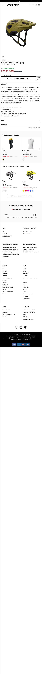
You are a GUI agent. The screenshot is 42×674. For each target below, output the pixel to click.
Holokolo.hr (21, 339)
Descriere (4, 84)
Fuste (24, 291)
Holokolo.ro (20, 338)
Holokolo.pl (6, 338)
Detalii (3, 120)
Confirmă (35, 215)
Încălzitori (5, 285)
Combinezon (6, 294)
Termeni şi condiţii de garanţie (10, 249)
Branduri (5, 317)
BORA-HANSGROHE (29, 310)
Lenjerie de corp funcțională (30, 278)
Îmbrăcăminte (6, 310)
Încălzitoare (26, 296)
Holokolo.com (34, 338)
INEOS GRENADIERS (29, 312)
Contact (5, 233)
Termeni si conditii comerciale (31, 252)
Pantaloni (5, 273)
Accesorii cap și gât (28, 294)
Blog (4, 231)
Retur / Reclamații (7, 252)
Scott (3, 60)
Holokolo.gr (28, 339)
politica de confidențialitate (30, 217)
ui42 (21, 336)
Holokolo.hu (13, 338)
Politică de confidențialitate (30, 247)
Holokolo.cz (34, 336)
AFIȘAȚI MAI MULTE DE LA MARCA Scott (21, 196)
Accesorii (5, 312)
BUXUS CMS (14, 336)
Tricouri (5, 271)
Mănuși (4, 280)
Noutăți (25, 269)
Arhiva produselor (7, 236)
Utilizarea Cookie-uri (28, 249)
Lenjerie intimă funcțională (9, 278)
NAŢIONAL (26, 317)
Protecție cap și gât (8, 287)
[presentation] (2, 149)
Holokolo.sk (26, 336)
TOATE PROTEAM (28, 319)
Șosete (4, 282)
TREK (24, 314)
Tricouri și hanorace (8, 291)
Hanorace (25, 287)
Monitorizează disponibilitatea (18, 78)
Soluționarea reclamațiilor (9, 247)
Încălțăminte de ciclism (9, 314)
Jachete (5, 275)
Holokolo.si (27, 338)
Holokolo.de (14, 339)
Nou (4, 269)
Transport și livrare (28, 233)
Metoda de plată (27, 231)
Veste (4, 289)
